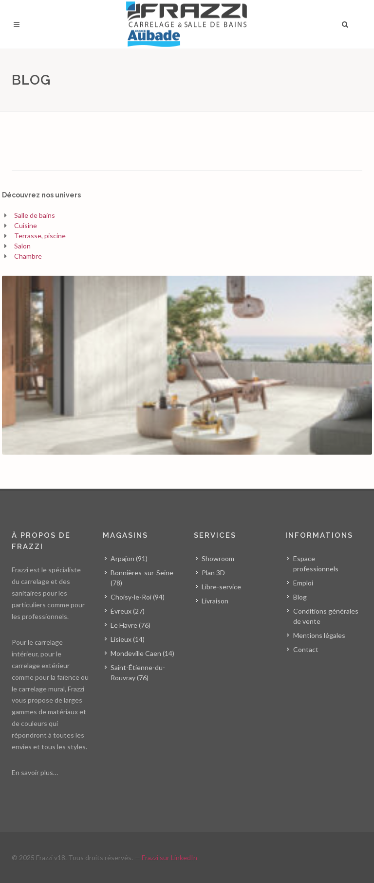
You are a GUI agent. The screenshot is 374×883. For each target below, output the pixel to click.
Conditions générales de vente (325, 616)
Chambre (28, 256)
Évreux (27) (128, 611)
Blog (300, 597)
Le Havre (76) (130, 625)
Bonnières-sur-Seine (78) (142, 577)
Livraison (215, 601)
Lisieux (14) (128, 639)
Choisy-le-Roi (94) (138, 597)
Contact (305, 649)
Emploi (303, 583)
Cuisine (25, 225)
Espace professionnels (315, 563)
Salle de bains (34, 215)
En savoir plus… (35, 772)
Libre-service (221, 587)
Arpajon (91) (129, 558)
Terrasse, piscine (40, 235)
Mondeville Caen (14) (142, 653)
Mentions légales (319, 635)
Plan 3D (213, 572)
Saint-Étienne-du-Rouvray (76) (138, 672)
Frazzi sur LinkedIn (169, 857)
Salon (22, 246)
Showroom (218, 558)
